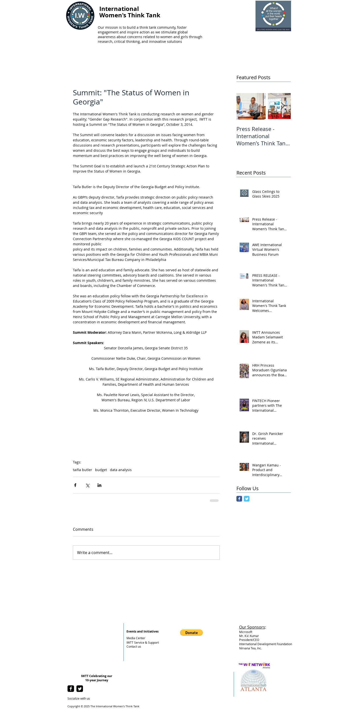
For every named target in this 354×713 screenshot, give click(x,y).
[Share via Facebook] (75, 485)
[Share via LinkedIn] (99, 485)
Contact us (133, 646)
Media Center (135, 638)
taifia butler (82, 470)
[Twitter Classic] (247, 499)
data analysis (121, 470)
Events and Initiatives (142, 631)
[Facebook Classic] (239, 499)
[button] (191, 632)
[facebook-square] (70, 688)
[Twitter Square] (79, 688)
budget (101, 470)
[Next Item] (283, 106)
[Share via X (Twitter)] (87, 485)
